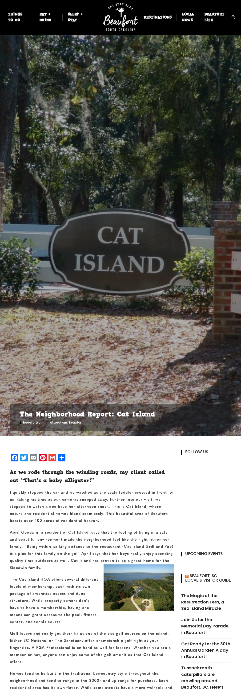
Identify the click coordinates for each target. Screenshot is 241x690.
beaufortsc (31, 422)
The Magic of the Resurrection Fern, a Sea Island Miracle (202, 602)
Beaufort (76, 422)
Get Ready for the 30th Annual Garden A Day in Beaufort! (205, 650)
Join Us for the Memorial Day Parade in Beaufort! (205, 626)
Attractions (59, 422)
